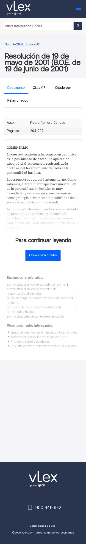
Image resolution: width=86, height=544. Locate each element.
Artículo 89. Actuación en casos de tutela (39, 337)
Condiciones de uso (42, 525)
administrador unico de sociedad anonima (36, 284)
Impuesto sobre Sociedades (30, 341)
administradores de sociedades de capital (35, 316)
